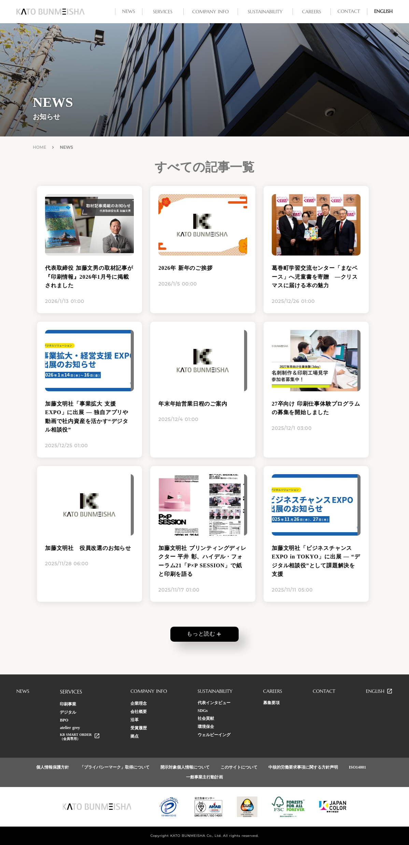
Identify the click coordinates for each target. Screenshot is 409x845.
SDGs (203, 710)
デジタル (68, 712)
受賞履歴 (138, 728)
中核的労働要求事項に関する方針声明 (303, 767)
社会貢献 (206, 718)
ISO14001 (357, 767)
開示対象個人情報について (185, 767)
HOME (39, 147)
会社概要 (138, 711)
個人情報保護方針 (52, 767)
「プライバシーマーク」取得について (115, 767)
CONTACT (324, 691)
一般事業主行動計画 (204, 777)
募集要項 (271, 702)
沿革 (134, 719)
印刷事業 (68, 704)
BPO (64, 720)
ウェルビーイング (214, 734)
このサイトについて (239, 767)
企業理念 (138, 703)
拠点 (134, 736)
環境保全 (206, 726)
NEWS (22, 691)
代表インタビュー (214, 702)
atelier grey (70, 727)
